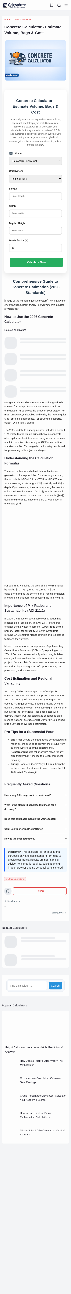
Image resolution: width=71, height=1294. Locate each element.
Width (12, 209)
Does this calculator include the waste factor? (35, 848)
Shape (15, 156)
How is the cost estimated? (35, 868)
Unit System (16, 174)
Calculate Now (36, 267)
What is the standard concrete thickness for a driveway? (35, 836)
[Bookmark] (8, 921)
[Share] (40, 921)
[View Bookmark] (52, 5)
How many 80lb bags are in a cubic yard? (35, 824)
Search (55, 1017)
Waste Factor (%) (19, 244)
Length (13, 192)
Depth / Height (17, 227)
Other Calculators (16, 908)
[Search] (59, 5)
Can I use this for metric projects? (35, 858)
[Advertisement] (35, 562)
